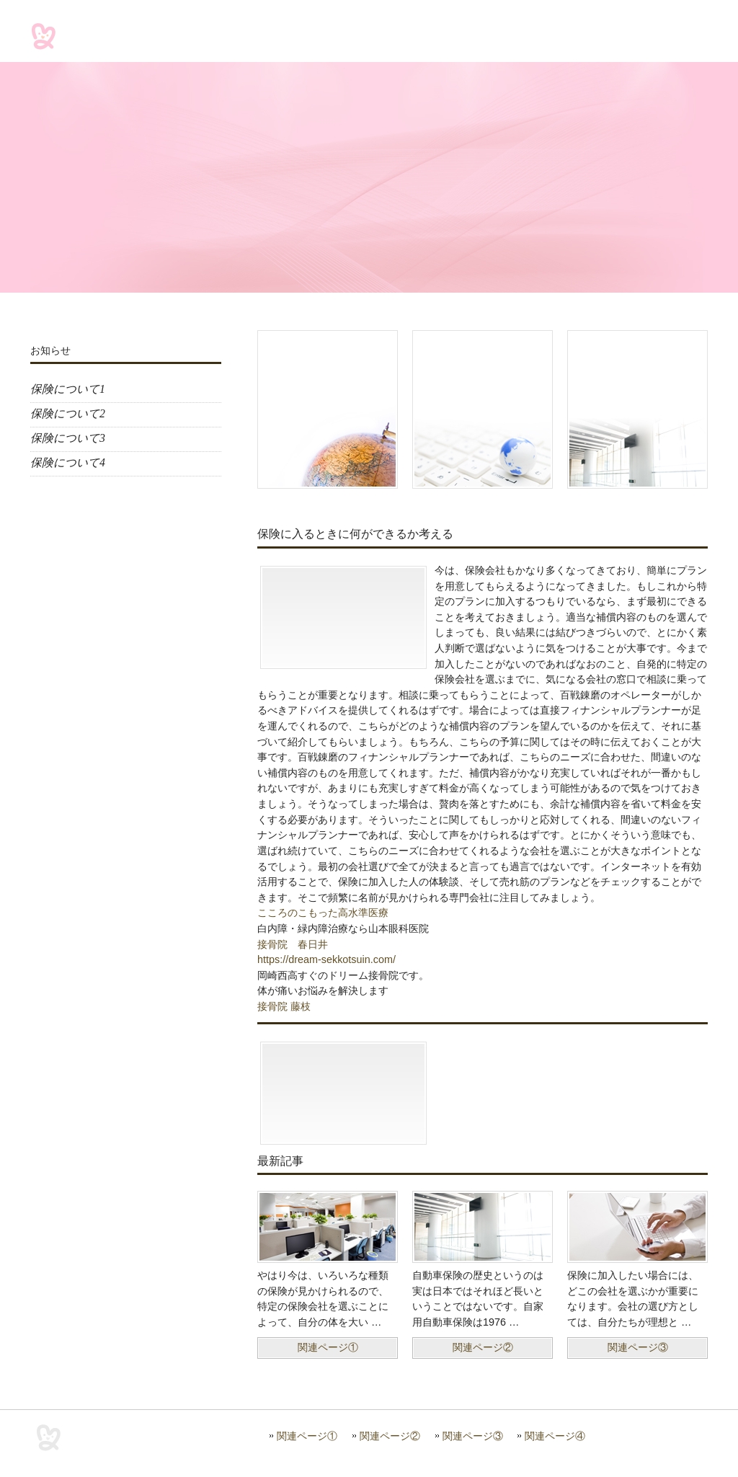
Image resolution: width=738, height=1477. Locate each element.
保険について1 (67, 389)
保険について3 (67, 438)
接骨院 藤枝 (284, 1006)
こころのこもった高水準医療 (322, 912)
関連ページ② (390, 1436)
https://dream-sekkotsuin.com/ (326, 959)
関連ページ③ (473, 1436)
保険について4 (67, 462)
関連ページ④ (555, 1436)
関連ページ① (307, 1436)
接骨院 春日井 (292, 944)
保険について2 (67, 413)
